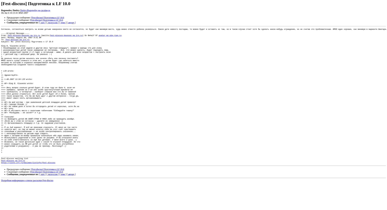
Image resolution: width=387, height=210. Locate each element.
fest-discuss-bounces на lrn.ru (24, 37)
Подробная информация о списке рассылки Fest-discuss (27, 207)
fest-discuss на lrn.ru (17, 42)
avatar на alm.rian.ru (110, 37)
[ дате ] (42, 22)
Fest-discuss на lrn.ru (13, 187)
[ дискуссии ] (52, 22)
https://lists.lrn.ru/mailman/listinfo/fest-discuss (28, 189)
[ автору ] (71, 22)
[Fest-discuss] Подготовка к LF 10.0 (47, 17)
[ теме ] (62, 22)
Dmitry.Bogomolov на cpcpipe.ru (35, 10)
